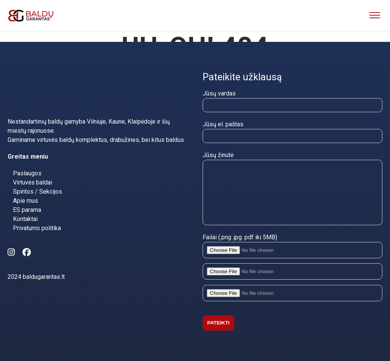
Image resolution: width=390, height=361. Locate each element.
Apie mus (25, 189)
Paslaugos (27, 161)
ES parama (27, 198)
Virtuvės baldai (32, 171)
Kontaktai (25, 207)
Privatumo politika (37, 216)
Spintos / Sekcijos (37, 180)
